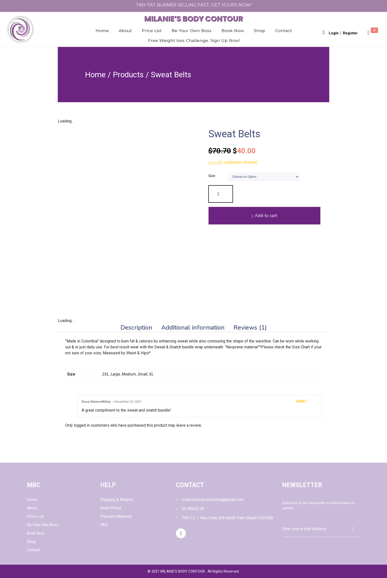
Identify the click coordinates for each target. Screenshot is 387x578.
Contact (283, 30)
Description (136, 328)
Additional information (193, 328)
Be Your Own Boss (192, 30)
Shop (259, 30)
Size (211, 176)
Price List (152, 30)
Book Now (232, 30)
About (125, 30)
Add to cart (275, 194)
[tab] (136, 328)
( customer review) (237, 162)
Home (102, 30)
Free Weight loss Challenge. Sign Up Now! (194, 40)
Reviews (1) (250, 328)
